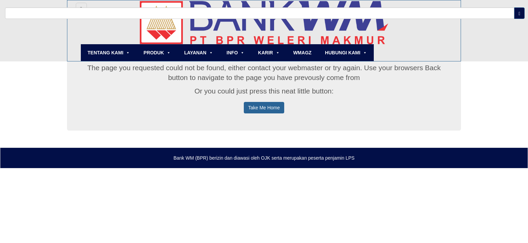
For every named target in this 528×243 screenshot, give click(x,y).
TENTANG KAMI (109, 52)
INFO (235, 52)
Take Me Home (264, 107)
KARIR (268, 52)
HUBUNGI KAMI (346, 52)
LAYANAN (198, 52)
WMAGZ (302, 52)
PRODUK (157, 52)
